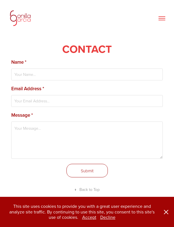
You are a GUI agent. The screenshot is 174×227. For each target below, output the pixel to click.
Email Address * (27, 88)
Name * (18, 62)
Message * (22, 115)
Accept (89, 217)
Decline (107, 217)
